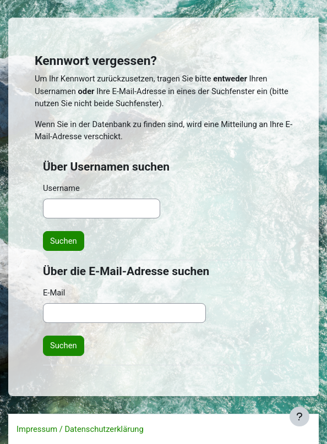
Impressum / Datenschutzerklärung (80, 429)
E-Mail (54, 293)
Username (61, 188)
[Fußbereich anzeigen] (299, 416)
